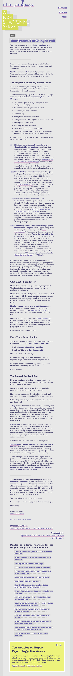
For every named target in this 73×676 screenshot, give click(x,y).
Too (12, 444)
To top (59, 645)
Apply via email (18, 666)
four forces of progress (40, 310)
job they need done (25, 184)
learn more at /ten (35, 666)
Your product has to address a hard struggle (33, 161)
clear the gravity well (23, 255)
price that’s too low (39, 209)
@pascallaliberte (17, 514)
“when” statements (43, 318)
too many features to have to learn (32, 210)
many (16, 444)
